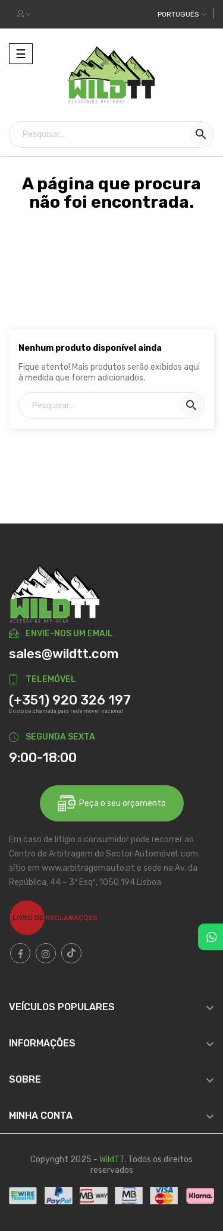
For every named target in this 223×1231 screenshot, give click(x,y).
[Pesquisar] (111, 134)
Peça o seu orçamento (112, 803)
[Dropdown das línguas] (182, 14)
